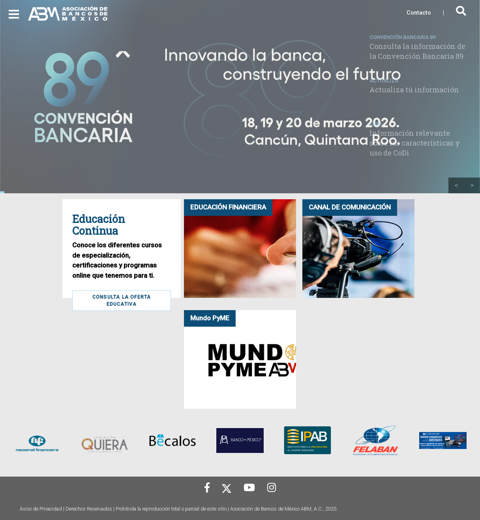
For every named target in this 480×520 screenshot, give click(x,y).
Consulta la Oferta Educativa (121, 300)
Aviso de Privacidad (41, 509)
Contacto (419, 12)
